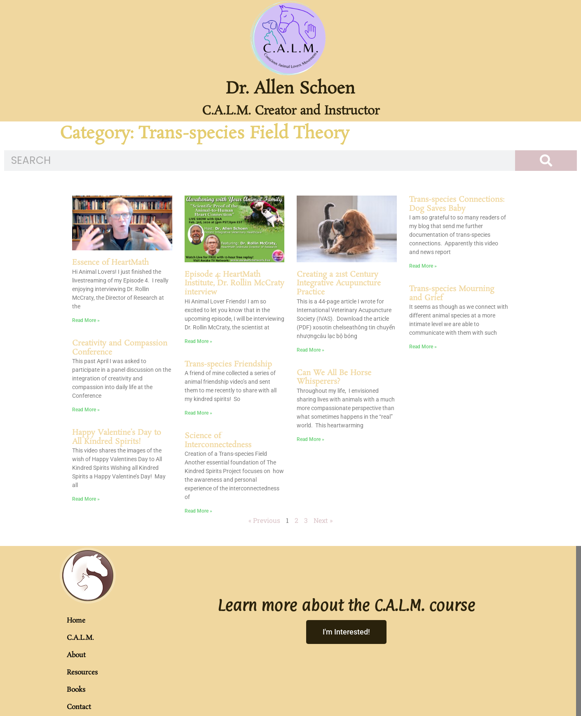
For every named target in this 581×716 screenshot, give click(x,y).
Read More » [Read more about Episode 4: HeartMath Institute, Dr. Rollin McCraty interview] (198, 341)
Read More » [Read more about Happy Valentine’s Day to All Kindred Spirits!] (86, 499)
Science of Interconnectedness (218, 440)
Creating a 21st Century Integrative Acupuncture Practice (339, 283)
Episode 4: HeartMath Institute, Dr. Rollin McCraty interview (234, 283)
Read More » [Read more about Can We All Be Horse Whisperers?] (310, 439)
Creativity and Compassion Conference (119, 348)
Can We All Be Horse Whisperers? (334, 377)
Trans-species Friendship (228, 364)
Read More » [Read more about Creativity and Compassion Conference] (86, 410)
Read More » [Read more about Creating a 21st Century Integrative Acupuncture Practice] (310, 350)
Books (76, 690)
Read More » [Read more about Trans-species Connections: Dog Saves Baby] (423, 266)
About (76, 655)
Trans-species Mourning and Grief (451, 293)
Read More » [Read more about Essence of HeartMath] (86, 320)
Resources (82, 672)
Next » (323, 520)
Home (76, 620)
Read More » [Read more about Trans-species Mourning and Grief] (423, 347)
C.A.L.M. (80, 638)
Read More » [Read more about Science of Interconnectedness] (198, 511)
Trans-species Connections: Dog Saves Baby (456, 204)
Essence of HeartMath (110, 262)
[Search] (546, 160)
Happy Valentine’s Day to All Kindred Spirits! (116, 437)
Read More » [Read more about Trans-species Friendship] (198, 413)
